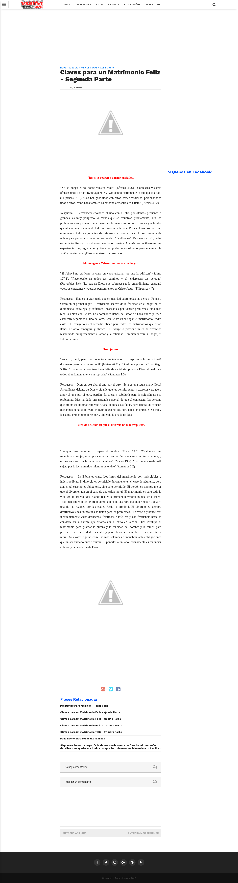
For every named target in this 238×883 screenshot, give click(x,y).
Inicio (67, 4)
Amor (99, 4)
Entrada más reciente (143, 833)
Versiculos (153, 4)
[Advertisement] (119, 36)
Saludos (113, 4)
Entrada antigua (74, 833)
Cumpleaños (132, 4)
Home (63, 68)
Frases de (83, 4)
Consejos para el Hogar (83, 68)
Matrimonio (107, 68)
